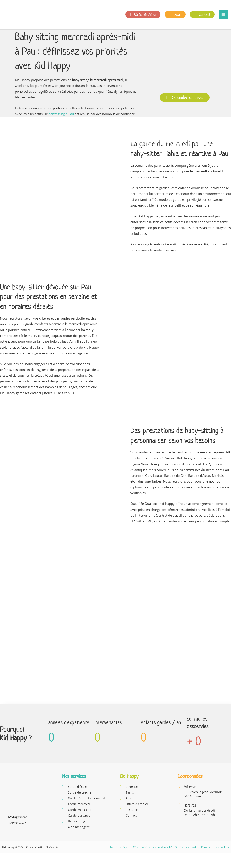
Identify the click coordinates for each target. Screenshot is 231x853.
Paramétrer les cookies (215, 847)
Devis (175, 14)
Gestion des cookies (187, 847)
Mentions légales (120, 847)
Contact (202, 14)
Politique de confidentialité (156, 847)
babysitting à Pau (61, 114)
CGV (135, 847)
